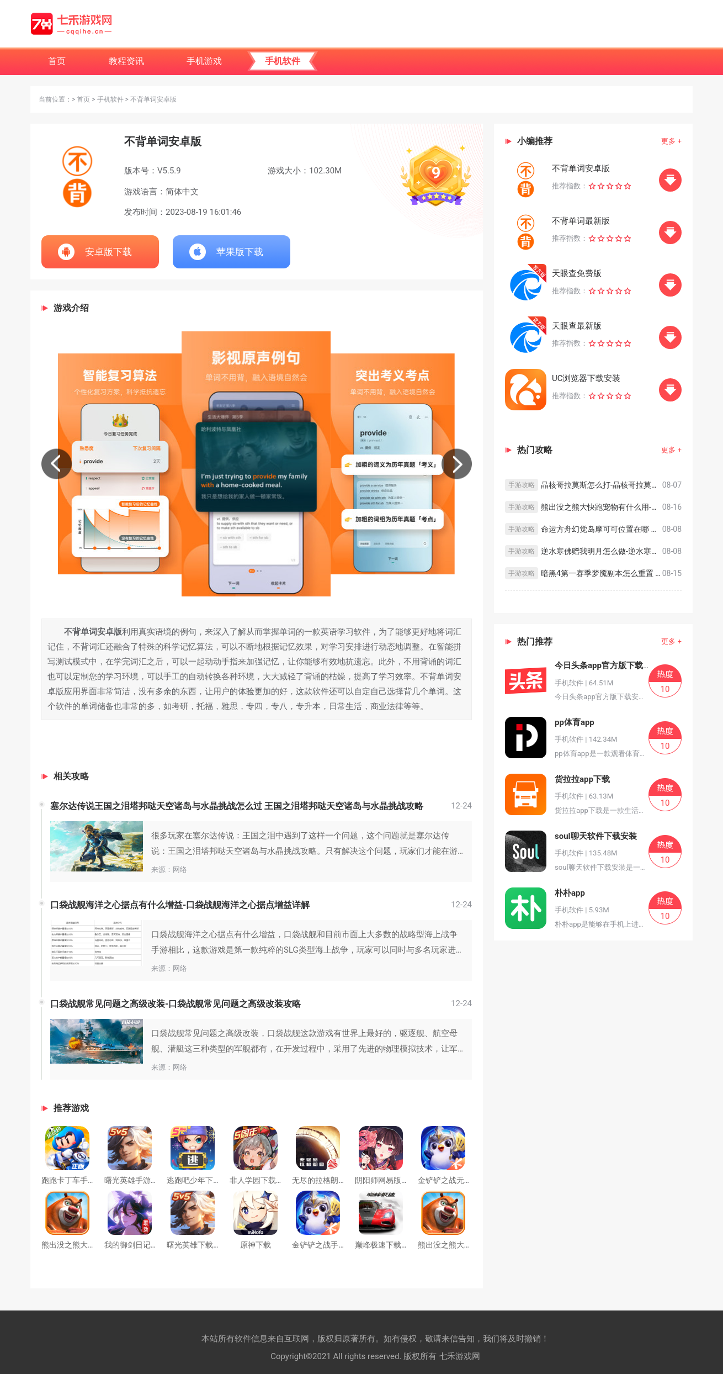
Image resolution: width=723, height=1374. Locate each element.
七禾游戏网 (459, 1356)
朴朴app (570, 893)
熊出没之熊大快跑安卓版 (460, 1244)
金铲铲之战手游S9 (323, 1244)
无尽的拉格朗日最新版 (330, 1180)
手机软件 (110, 99)
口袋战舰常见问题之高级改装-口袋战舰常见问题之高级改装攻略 (175, 1003)
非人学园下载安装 (260, 1180)
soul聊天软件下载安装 (596, 836)
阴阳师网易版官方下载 (393, 1180)
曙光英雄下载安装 (197, 1244)
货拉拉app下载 (582, 779)
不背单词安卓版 (581, 168)
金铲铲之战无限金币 (452, 1180)
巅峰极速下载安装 (386, 1244)
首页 (83, 99)
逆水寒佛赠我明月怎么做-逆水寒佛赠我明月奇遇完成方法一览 (601, 551)
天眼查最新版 (577, 326)
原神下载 (255, 1244)
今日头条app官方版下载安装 (607, 665)
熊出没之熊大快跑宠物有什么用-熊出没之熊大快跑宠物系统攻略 (601, 507)
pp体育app (574, 722)
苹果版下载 (239, 251)
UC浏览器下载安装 (586, 378)
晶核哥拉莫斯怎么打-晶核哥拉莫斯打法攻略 (601, 484)
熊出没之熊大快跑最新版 (83, 1244)
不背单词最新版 (581, 221)
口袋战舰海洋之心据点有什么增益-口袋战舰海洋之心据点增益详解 (180, 905)
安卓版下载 (108, 251)
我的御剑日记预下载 (139, 1244)
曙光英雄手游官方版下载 (146, 1180)
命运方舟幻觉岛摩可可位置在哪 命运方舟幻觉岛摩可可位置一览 (601, 529)
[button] (56, 463)
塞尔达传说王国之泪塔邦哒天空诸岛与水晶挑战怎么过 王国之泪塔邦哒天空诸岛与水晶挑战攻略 (236, 806)
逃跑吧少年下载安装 (201, 1180)
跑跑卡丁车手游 (68, 1180)
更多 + (671, 141)
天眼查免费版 (577, 273)
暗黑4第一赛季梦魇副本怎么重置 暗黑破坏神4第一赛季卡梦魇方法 (601, 573)
